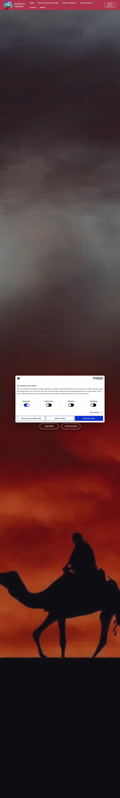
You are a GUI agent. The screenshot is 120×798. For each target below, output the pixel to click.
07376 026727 (110, 5)
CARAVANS (18, 6)
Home (32, 3)
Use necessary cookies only (31, 418)
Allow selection (60, 418)
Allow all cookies (89, 418)
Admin (42, 7)
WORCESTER (19, 4)
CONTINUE (49, 426)
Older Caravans (69, 3)
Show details (94, 412)
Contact (33, 7)
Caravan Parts (86, 3)
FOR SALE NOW (71, 426)
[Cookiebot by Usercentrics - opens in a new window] (94, 378)
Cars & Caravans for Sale (48, 3)
